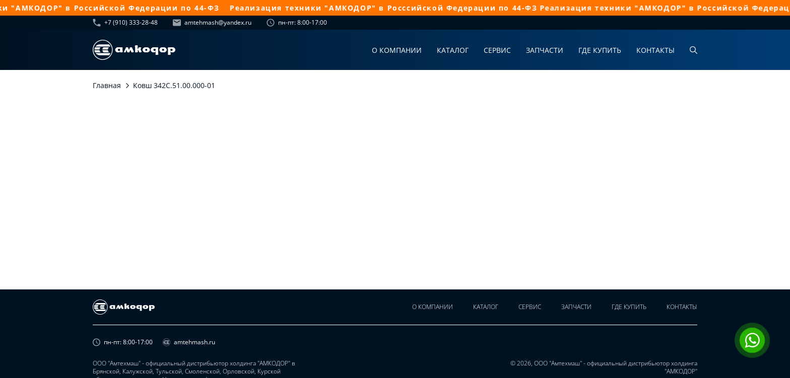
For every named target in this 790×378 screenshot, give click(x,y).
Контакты (655, 50)
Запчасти (544, 50)
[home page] (134, 50)
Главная (107, 85)
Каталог (453, 50)
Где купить (599, 50)
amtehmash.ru (189, 342)
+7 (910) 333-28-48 (125, 23)
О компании (397, 50)
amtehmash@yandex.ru (212, 23)
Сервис (497, 50)
